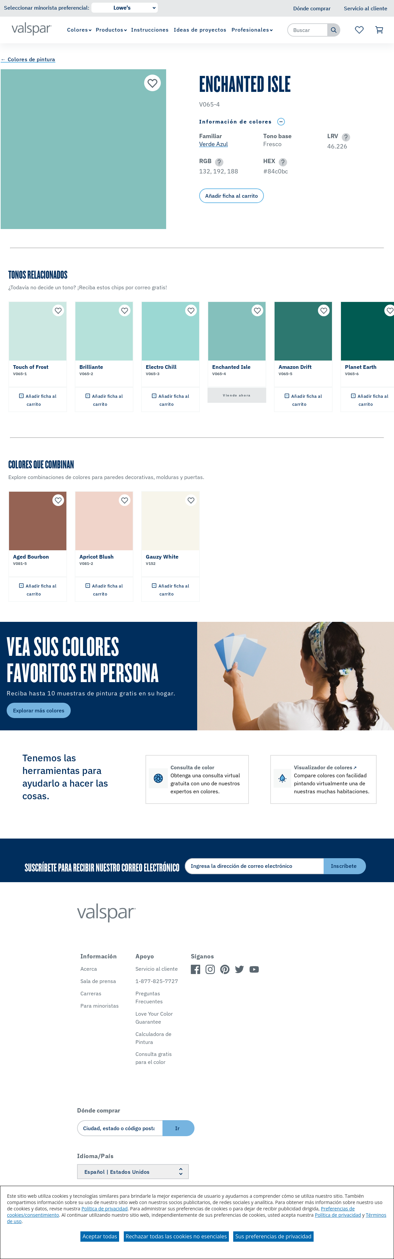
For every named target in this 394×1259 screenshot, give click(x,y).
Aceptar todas (99, 1236)
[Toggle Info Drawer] (281, 122)
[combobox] (307, 30)
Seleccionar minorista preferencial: (46, 7)
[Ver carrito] (379, 30)
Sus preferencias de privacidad (273, 1236)
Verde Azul (213, 144)
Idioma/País (95, 1156)
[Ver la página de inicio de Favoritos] (359, 30)
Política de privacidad (104, 1208)
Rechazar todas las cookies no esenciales (176, 1236)
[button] (344, 137)
